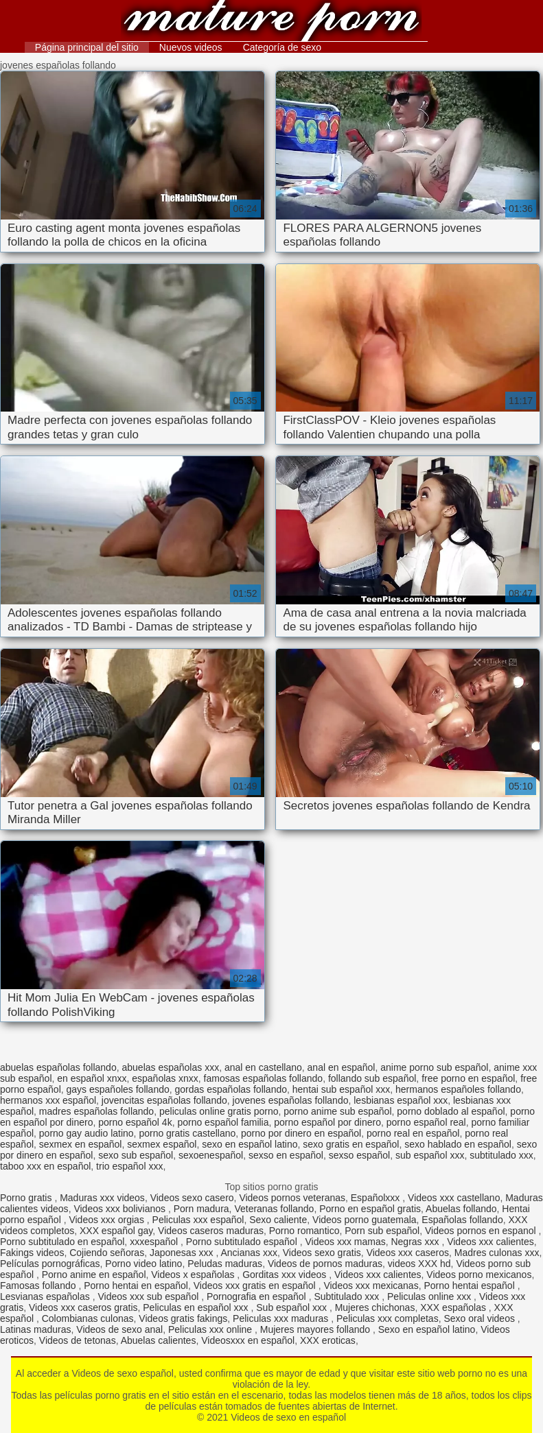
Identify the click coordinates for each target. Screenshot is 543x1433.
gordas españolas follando (231, 1089)
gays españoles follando (118, 1089)
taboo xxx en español (45, 1166)
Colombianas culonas (88, 1318)
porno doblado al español (451, 1111)
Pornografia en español (258, 1296)
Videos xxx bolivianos (120, 1208)
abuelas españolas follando (58, 1067)
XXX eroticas (328, 1340)
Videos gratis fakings (183, 1318)
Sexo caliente (278, 1219)
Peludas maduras (224, 1263)
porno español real (426, 1122)
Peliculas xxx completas (387, 1318)
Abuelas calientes (158, 1340)
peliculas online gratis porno (219, 1111)
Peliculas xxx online (211, 1329)
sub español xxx (429, 1155)
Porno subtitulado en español (62, 1241)
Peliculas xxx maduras (282, 1318)
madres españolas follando (96, 1111)
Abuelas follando (461, 1208)
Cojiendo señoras (106, 1252)
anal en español (342, 1067)
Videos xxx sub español (149, 1296)
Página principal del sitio (87, 47)
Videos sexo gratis (322, 1252)
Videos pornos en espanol (482, 1230)
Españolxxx (376, 1197)
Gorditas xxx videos (285, 1274)
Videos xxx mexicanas (370, 1285)
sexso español (360, 1155)
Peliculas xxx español (198, 1219)
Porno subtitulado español (243, 1241)
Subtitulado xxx (348, 1296)
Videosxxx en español (247, 1340)
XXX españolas (454, 1307)
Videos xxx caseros (408, 1252)
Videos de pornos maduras (325, 1263)
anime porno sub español (434, 1067)
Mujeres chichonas (375, 1307)
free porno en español (468, 1078)
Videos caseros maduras (211, 1230)
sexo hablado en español (457, 1144)
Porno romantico (304, 1230)
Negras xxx (416, 1241)
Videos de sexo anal (119, 1329)
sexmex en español (80, 1144)
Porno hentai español (470, 1285)
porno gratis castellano (187, 1133)
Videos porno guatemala (364, 1219)
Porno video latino (143, 1263)
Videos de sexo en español (271, 22)
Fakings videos (32, 1252)
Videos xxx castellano (454, 1197)
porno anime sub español (337, 1111)
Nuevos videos (190, 47)
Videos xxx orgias (107, 1219)
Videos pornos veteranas (292, 1197)
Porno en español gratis (370, 1208)
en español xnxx (91, 1078)
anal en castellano (263, 1067)
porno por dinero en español (301, 1133)
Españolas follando (461, 1219)
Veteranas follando (274, 1208)
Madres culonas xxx (497, 1252)
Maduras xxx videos (102, 1197)
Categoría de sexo (282, 47)
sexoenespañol (210, 1155)
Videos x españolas (194, 1274)
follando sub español (372, 1078)
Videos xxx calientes (490, 1241)
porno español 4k (135, 1122)
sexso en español (286, 1155)
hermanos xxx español (48, 1100)
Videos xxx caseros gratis (83, 1307)
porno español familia (222, 1122)
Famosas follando (39, 1285)
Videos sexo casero (192, 1197)
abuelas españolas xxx (170, 1067)
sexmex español (161, 1144)
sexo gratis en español (351, 1144)
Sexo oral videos (480, 1318)
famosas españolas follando (263, 1078)
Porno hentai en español (136, 1285)
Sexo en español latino (427, 1329)
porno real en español (413, 1133)
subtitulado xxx (501, 1155)
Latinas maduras (35, 1329)
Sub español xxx (293, 1307)
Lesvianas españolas (46, 1296)
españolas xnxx (165, 1078)
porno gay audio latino (86, 1133)
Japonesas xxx (183, 1252)
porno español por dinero (327, 1122)
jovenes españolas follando (291, 1100)
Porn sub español (382, 1230)
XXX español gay (116, 1230)
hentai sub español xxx (341, 1089)
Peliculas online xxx (430, 1296)
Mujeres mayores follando (316, 1329)
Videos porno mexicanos (478, 1274)
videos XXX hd (419, 1263)
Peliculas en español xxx (197, 1307)
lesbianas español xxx (401, 1100)
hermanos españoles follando (458, 1089)
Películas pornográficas (50, 1263)
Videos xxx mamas (345, 1241)
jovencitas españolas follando (164, 1100)
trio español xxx (129, 1166)
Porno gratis (27, 1197)
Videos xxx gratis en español (256, 1285)
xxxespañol (155, 1241)
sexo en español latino (249, 1144)
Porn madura (201, 1208)
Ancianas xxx (248, 1252)
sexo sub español (135, 1155)
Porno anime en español (94, 1274)
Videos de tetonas (77, 1340)
